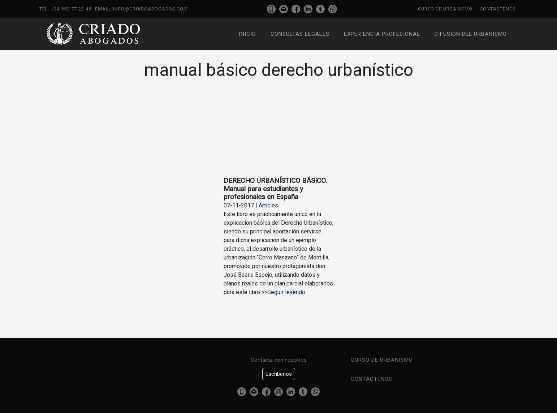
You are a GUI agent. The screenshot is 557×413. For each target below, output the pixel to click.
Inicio (247, 34)
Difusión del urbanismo (471, 34)
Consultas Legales (300, 34)
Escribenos (278, 374)
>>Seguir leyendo (282, 292)
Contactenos (498, 9)
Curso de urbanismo (445, 9)
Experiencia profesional (382, 34)
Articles (268, 205)
